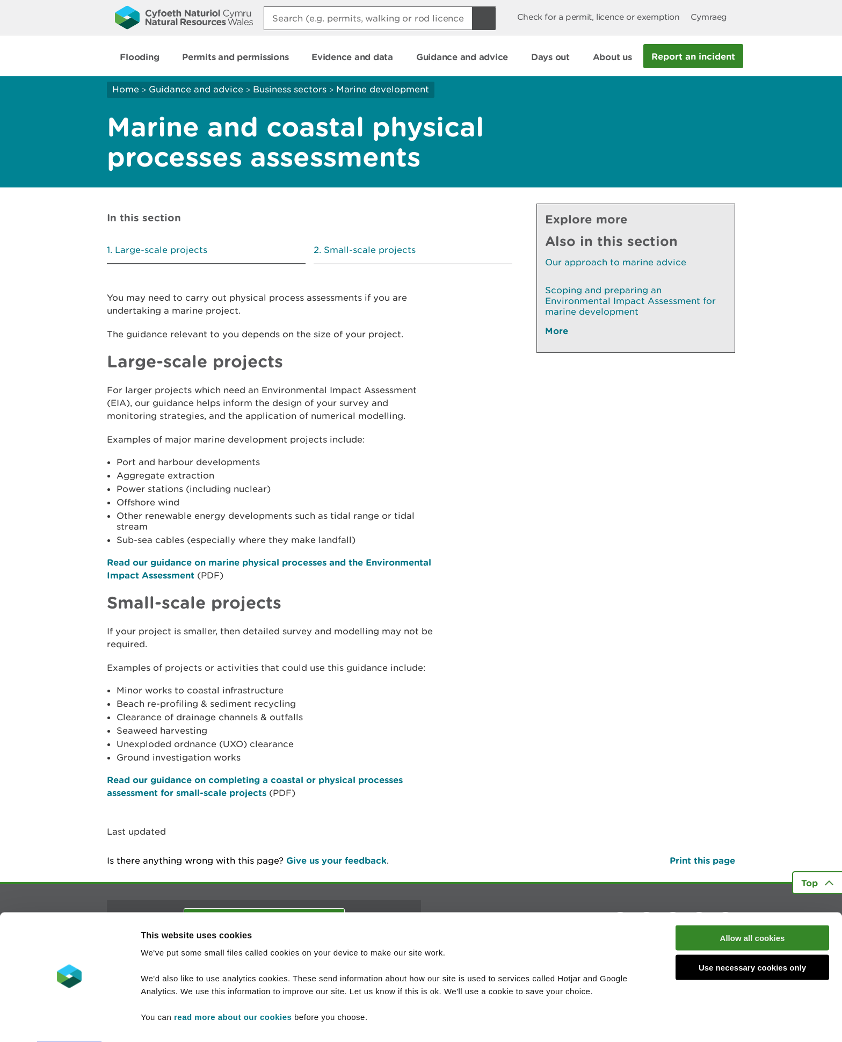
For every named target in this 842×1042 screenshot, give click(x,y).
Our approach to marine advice (615, 262)
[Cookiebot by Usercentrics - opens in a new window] (69, 1021)
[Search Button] (484, 18)
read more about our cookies (233, 985)
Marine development (382, 89)
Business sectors (289, 89)
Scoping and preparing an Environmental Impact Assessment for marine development (630, 301)
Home (125, 89)
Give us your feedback (336, 860)
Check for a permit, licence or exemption (598, 17)
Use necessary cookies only (752, 936)
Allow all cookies (752, 906)
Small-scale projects (370, 249)
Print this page (702, 860)
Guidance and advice (196, 89)
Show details (569, 1020)
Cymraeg (709, 17)
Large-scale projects (161, 249)
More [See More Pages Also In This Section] (556, 330)
